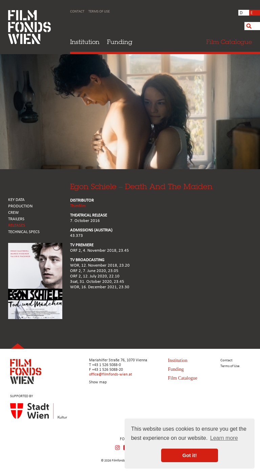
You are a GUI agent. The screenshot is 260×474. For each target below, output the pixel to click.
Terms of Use (99, 12)
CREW (13, 212)
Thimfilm (78, 206)
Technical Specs (24, 232)
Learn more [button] (224, 438)
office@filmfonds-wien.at (110, 375)
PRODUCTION (20, 206)
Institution (85, 41)
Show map (98, 382)
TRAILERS (16, 219)
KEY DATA (16, 200)
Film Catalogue (182, 378)
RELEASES (16, 225)
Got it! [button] (189, 455)
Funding (119, 41)
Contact (77, 12)
